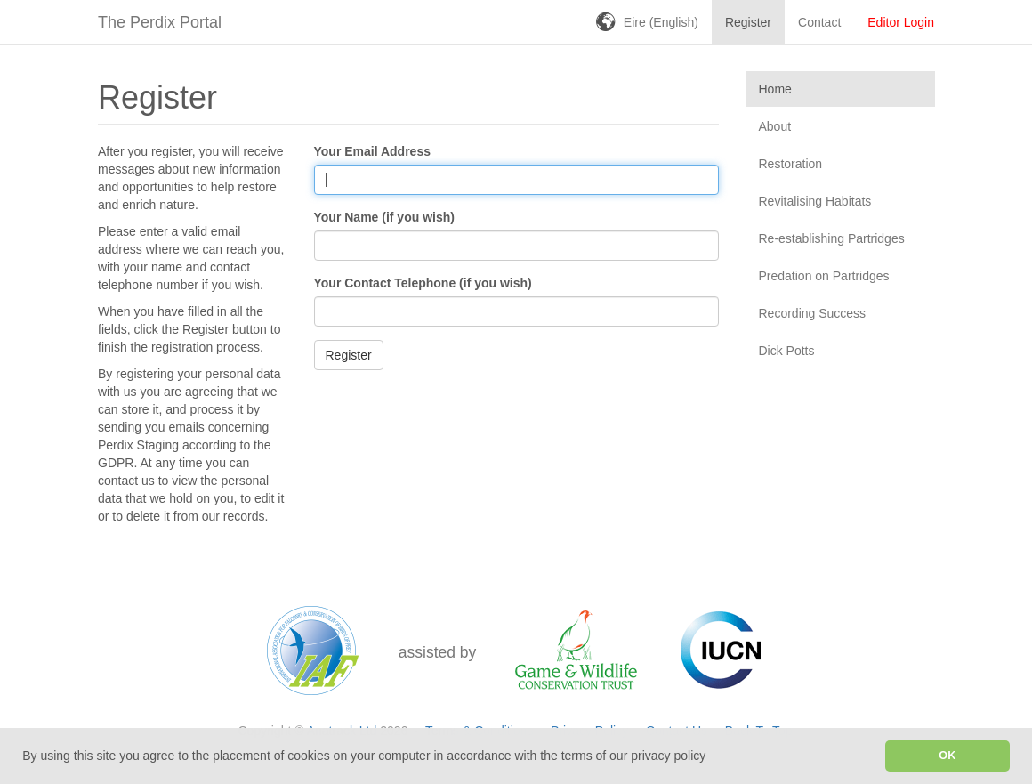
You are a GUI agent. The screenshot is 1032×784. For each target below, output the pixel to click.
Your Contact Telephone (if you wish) (423, 283)
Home (775, 89)
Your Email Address (372, 151)
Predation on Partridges (824, 276)
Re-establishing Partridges (832, 238)
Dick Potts (787, 351)
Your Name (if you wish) (384, 217)
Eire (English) (661, 22)
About (775, 126)
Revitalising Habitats (815, 201)
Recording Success (813, 313)
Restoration (791, 164)
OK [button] (947, 755)
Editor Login (900, 22)
